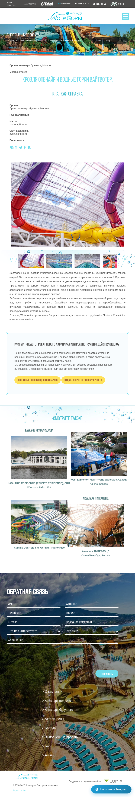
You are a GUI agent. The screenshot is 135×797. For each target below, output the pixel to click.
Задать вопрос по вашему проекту (83, 380)
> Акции (48, 755)
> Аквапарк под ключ (57, 701)
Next (121, 258)
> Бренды (49, 728)
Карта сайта (19, 790)
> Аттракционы (53, 719)
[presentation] (33, 656)
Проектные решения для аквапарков (37, 380)
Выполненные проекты (32, 40)
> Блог (47, 746)
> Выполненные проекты (60, 737)
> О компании (52, 691)
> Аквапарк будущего (57, 710)
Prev (12, 258)
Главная (13, 40)
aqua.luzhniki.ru (18, 133)
